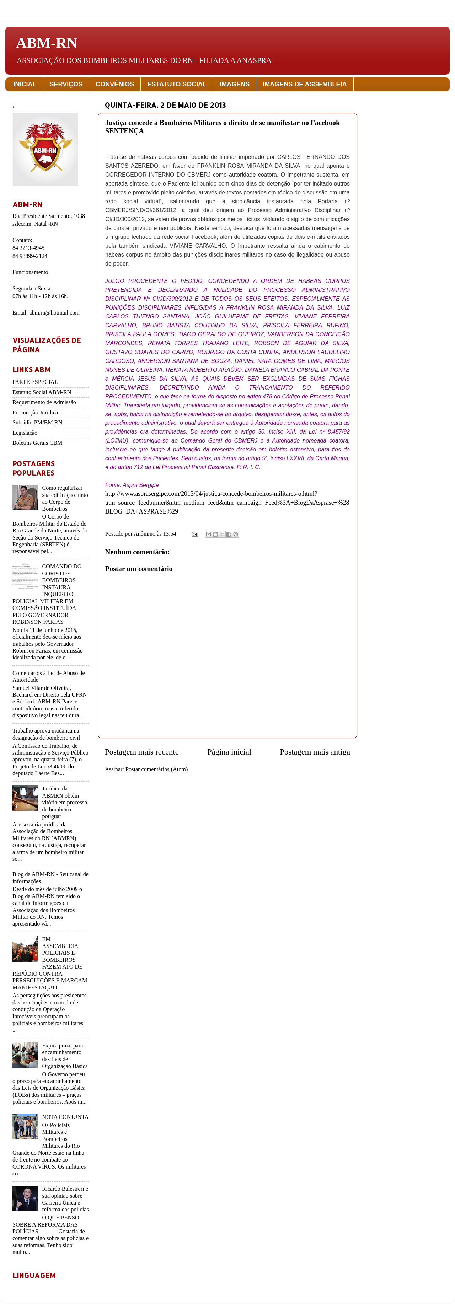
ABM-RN (46, 43)
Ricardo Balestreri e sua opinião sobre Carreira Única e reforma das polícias (65, 1199)
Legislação (24, 433)
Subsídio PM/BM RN (37, 422)
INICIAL (25, 84)
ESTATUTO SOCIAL (177, 84)
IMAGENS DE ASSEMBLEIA (305, 84)
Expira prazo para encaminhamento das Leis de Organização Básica (65, 1055)
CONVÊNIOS (115, 84)
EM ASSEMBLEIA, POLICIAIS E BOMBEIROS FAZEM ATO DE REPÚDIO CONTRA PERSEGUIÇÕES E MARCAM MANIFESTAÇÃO (49, 963)
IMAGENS (235, 84)
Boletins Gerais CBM (37, 443)
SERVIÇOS (66, 84)
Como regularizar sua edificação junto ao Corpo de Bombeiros (65, 498)
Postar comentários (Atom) (156, 769)
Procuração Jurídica (35, 412)
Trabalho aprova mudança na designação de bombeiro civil (46, 734)
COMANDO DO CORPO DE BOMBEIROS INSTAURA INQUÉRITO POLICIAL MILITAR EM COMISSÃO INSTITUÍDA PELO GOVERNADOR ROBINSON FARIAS (47, 594)
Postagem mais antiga (315, 751)
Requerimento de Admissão (44, 402)
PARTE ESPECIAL (35, 382)
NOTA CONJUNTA (65, 1117)
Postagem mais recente (142, 751)
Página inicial (229, 751)
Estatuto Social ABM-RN (41, 392)
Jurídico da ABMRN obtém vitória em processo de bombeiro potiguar (64, 802)
